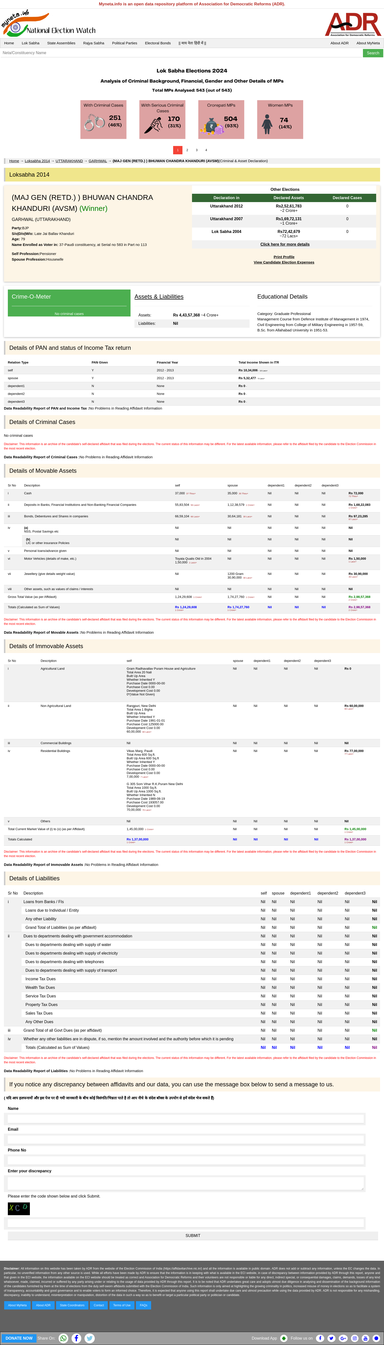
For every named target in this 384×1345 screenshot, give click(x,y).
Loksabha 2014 (37, 161)
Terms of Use (122, 1305)
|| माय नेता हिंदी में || (192, 43)
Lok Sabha (30, 43)
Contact (99, 1305)
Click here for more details (285, 244)
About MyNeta (368, 43)
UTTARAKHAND (69, 161)
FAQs (143, 1305)
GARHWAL (98, 161)
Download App (264, 1338)
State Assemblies (61, 43)
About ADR (340, 43)
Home (9, 43)
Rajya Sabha (93, 43)
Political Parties (124, 43)
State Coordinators (72, 1305)
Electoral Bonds (158, 43)
